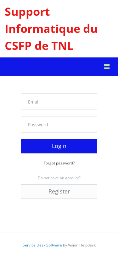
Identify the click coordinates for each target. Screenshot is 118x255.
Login (59, 146)
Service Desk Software (42, 245)
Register (59, 191)
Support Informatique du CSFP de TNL (51, 28)
